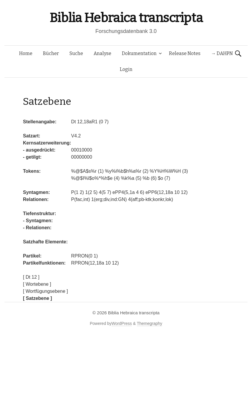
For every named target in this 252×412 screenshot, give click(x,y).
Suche (76, 53)
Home (25, 53)
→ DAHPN (222, 53)
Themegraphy (149, 323)
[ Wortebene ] (37, 284)
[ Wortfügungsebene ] (45, 291)
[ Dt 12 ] (31, 277)
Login (126, 69)
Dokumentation (139, 53)
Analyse (102, 53)
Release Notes (184, 53)
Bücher (51, 53)
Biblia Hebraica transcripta (126, 17)
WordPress (122, 323)
